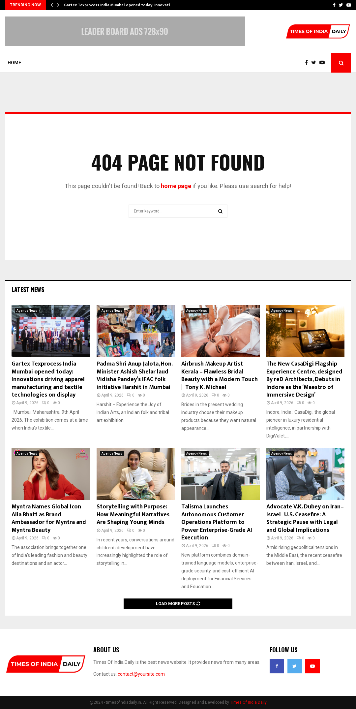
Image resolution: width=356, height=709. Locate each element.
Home (14, 62)
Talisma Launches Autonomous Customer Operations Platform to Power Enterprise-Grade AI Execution (216, 522)
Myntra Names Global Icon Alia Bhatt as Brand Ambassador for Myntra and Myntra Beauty (49, 518)
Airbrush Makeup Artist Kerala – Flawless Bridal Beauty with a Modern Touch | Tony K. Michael (219, 375)
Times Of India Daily (248, 702)
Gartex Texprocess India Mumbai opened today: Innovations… (122, 5)
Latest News (28, 289)
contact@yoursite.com (141, 674)
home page (176, 185)
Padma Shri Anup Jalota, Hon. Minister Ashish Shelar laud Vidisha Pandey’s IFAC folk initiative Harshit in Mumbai (134, 375)
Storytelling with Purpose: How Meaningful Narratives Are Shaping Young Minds (133, 514)
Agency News (26, 310)
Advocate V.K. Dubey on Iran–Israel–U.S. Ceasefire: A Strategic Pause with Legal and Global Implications (305, 518)
